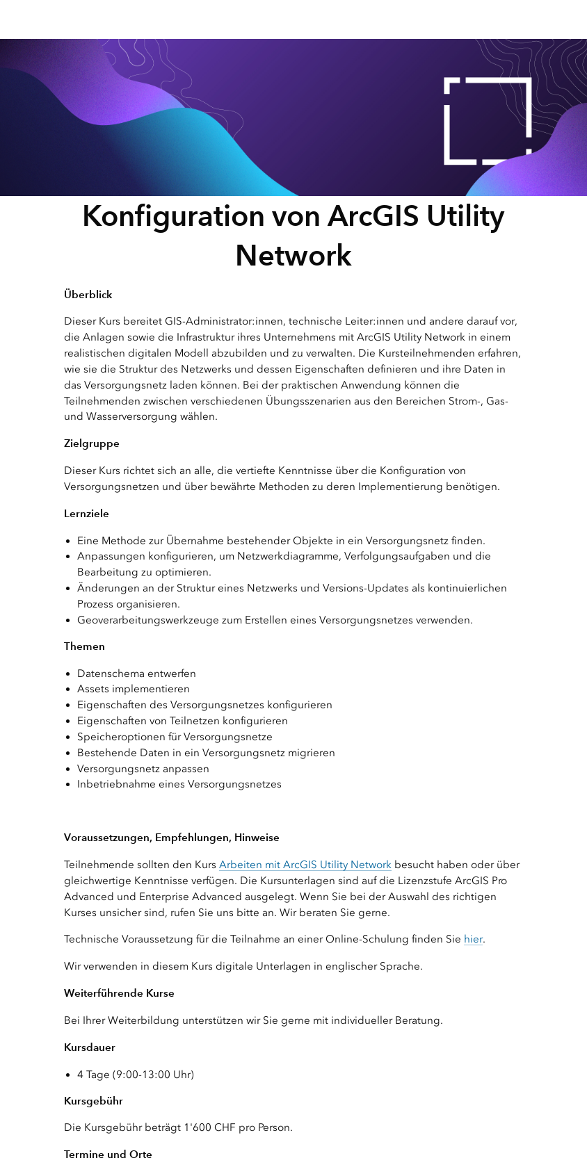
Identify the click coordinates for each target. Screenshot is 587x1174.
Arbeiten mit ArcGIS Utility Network (305, 864)
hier (473, 939)
